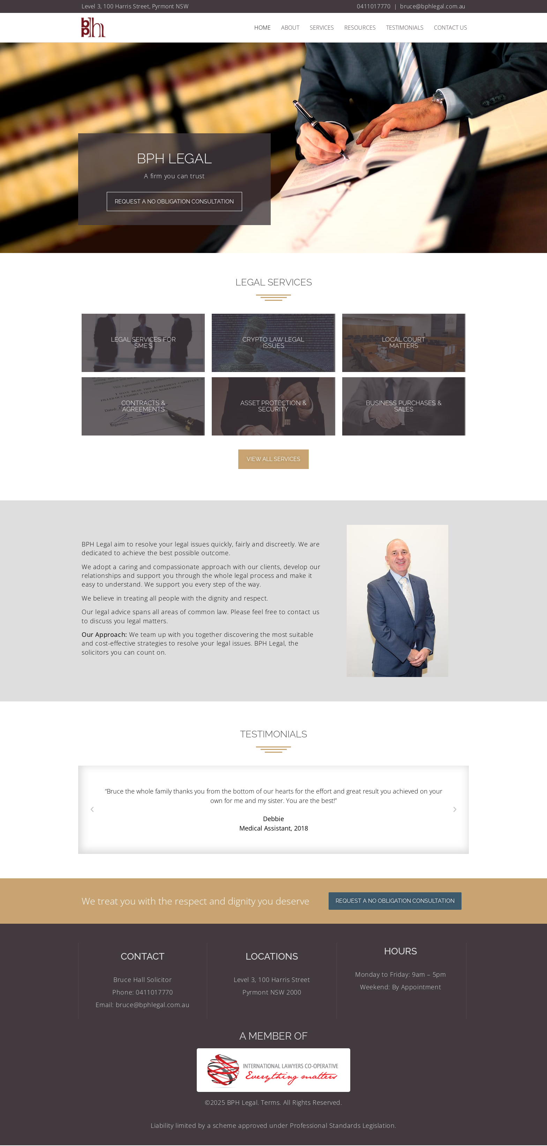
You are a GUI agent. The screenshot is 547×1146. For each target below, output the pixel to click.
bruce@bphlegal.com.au (432, 6)
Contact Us (450, 27)
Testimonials (405, 27)
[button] (92, 810)
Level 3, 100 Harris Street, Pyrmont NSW (135, 6)
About (290, 27)
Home (262, 27)
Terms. (272, 1103)
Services (322, 27)
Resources (360, 27)
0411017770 (373, 6)
